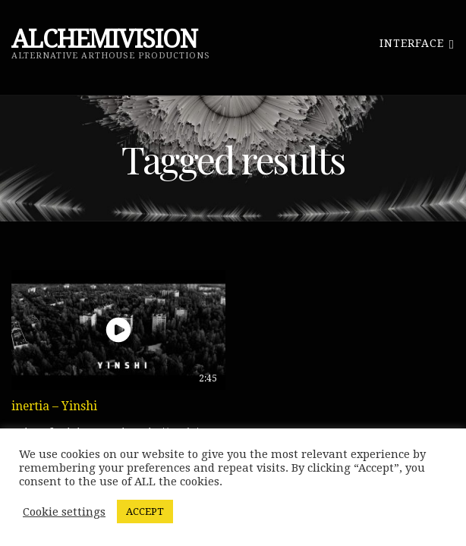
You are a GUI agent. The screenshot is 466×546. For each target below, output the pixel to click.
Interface (417, 43)
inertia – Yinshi (54, 406)
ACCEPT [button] (145, 511)
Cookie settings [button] (64, 512)
